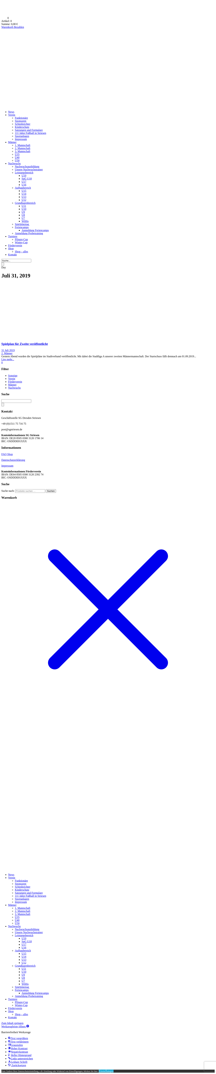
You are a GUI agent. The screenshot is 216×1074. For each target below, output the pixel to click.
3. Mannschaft (22, 151)
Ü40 (17, 157)
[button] (15, 1026)
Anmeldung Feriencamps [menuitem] (35, 993)
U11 (24, 206)
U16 (24, 184)
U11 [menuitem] (24, 968)
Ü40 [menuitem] (17, 920)
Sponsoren (20, 120)
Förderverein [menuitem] (15, 1008)
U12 (24, 199)
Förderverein (15, 245)
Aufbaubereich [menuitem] (23, 950)
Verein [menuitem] (11, 877)
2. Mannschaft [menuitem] (22, 911)
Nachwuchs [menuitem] (14, 926)
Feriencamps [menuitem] (22, 990)
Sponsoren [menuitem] (20, 883)
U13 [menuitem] (24, 959)
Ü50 (17, 160)
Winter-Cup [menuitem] (21, 1005)
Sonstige (12, 375)
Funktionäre (21, 117)
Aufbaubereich (23, 187)
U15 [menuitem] (24, 953)
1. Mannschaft (22, 145)
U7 (23, 218)
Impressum (21, 139)
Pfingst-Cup (21, 239)
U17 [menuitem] (24, 944)
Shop (11, 248)
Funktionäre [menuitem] (21, 880)
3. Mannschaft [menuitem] (22, 914)
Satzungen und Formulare (29, 130)
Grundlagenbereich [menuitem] (25, 965)
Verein (11, 114)
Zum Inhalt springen (12, 1023)
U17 (24, 181)
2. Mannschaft (22, 148)
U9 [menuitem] (23, 974)
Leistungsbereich (24, 172)
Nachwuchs (14, 163)
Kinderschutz (22, 127)
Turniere (12, 236)
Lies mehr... (7, 359)
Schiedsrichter (22, 124)
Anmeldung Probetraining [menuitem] (29, 996)
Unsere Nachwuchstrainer (29, 169)
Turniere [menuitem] (12, 999)
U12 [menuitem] (24, 962)
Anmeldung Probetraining (29, 233)
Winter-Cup (21, 242)
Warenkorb (7, 27)
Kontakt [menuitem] (12, 1017)
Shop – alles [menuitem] (21, 1014)
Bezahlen (19, 27)
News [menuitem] (11, 874)
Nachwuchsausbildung (27, 166)
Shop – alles (21, 251)
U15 (24, 190)
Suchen (51, 491)
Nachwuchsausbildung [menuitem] (27, 929)
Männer (12, 142)
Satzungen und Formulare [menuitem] (29, 892)
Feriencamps (22, 227)
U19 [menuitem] (24, 938)
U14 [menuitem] (24, 956)
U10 (24, 209)
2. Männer (6, 353)
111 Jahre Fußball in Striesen (30, 133)
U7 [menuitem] (23, 980)
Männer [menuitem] (12, 905)
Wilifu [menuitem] (25, 984)
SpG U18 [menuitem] (27, 941)
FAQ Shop (7, 454)
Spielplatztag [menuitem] (22, 987)
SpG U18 (27, 178)
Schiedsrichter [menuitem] (22, 886)
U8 (23, 215)
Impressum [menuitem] (21, 902)
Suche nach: (8, 490)
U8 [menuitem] (23, 977)
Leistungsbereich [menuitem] (24, 935)
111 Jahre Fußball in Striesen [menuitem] (30, 895)
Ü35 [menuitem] (17, 917)
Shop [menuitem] (11, 1011)
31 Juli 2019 (8, 350)
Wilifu (25, 221)
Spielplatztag (22, 224)
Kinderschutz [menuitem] (22, 889)
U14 (24, 193)
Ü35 (17, 154)
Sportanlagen (22, 136)
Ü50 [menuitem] (17, 923)
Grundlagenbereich (25, 203)
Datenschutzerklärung (13, 460)
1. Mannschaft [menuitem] (22, 908)
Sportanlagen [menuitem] (22, 898)
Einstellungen (106, 1071)
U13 (24, 196)
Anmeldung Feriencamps (35, 230)
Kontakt (12, 254)
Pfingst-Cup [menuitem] (21, 1002)
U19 (24, 175)
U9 (23, 212)
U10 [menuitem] (24, 971)
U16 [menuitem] (24, 947)
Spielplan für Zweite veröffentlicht (24, 344)
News (11, 111)
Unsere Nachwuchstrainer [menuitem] (29, 932)
